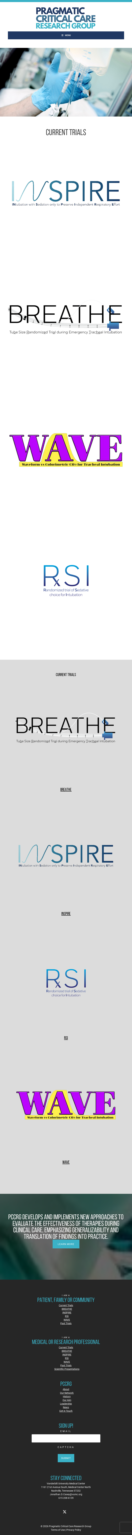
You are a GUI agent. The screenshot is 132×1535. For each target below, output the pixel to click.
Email (66, 1431)
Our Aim (67, 1400)
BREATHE (66, 789)
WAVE (66, 1162)
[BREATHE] (66, 732)
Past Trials (66, 1323)
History (67, 1396)
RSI (66, 1038)
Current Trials (66, 1305)
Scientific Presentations (66, 1369)
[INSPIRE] (66, 856)
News (66, 1407)
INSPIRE (66, 913)
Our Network (67, 1392)
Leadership (66, 1403)
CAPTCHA (66, 1447)
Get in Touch (66, 1410)
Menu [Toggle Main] (66, 35)
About (66, 1389)
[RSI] (66, 980)
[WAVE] (66, 1105)
